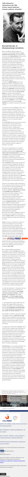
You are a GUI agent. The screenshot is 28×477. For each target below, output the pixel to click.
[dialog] (14, 464)
